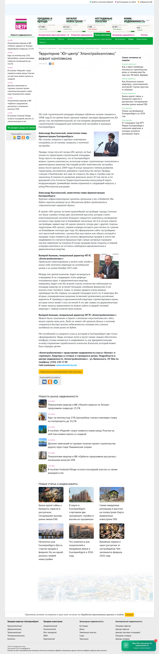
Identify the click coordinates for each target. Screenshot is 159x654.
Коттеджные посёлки (106, 387)
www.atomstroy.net (66, 365)
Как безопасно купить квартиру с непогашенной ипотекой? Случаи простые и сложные (135, 85)
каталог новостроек (74, 20)
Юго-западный (50, 632)
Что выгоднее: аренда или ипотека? (22, 128)
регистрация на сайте (125, 2)
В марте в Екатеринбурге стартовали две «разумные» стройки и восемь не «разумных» (81, 512)
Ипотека (144, 35)
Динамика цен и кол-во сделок (84, 390)
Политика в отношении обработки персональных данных (58, 650)
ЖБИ (45, 635)
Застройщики (120, 39)
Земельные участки (88, 632)
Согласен (129, 615)
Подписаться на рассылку (60, 371)
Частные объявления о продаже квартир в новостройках (89, 39)
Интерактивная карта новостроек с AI (54, 35)
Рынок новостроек (102, 35)
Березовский (49, 639)
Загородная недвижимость (123, 35)
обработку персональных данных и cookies (102, 614)
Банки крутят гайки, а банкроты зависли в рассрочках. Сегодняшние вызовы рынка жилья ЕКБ (134, 100)
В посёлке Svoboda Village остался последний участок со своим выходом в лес (21, 118)
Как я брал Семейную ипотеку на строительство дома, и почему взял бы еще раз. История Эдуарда (135, 70)
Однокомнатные (14, 626)
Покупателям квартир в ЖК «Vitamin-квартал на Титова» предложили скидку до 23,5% (21, 46)
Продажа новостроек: (53, 621)
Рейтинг (61, 39)
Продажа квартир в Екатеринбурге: (23, 621)
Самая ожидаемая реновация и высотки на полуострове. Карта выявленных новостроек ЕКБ (111, 512)
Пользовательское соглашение (29, 650)
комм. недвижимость (134, 20)
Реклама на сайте (13, 650)
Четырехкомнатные (16, 635)
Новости (42, 42)
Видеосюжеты (142, 39)
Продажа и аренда (52, 387)
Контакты (104, 650)
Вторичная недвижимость (82, 35)
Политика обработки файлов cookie (88, 650)
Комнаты (11, 639)
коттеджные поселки (103, 20)
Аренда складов (123, 639)
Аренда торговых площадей (128, 632)
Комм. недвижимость (53, 390)
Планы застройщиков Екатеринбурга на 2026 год (133, 113)
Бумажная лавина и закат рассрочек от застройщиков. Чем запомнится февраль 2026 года (110, 548)
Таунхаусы (84, 639)
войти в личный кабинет (101, 2)
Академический (50, 626)
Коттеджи (84, 626)
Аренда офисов (122, 629)
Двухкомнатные (14, 629)
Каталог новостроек (47, 39)
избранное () (145, 2)
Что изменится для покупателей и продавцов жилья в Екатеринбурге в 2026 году (81, 548)
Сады (82, 635)
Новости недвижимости (21, 35)
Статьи (131, 39)
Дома (82, 629)
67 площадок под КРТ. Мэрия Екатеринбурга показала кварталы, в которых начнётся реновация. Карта (133, 128)
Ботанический (49, 629)
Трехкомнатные (14, 632)
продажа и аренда (44, 20)
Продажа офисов (123, 626)
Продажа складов (123, 635)
